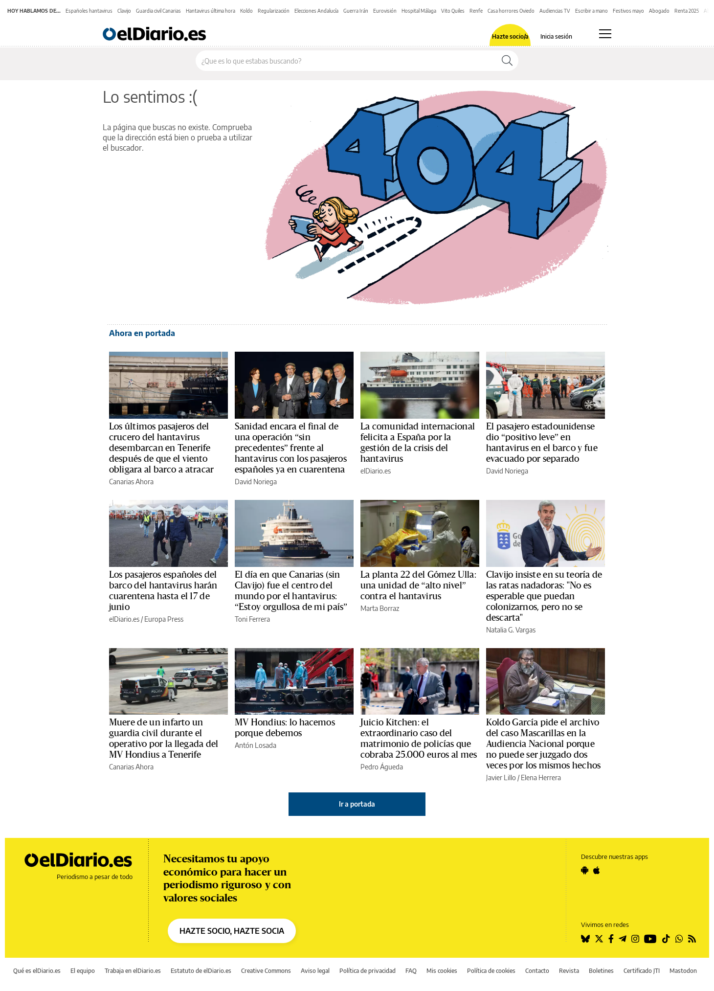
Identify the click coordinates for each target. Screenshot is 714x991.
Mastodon (683, 970)
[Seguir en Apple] (596, 870)
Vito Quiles (453, 11)
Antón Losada (255, 745)
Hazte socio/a (510, 37)
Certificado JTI (642, 970)
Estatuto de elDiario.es (201, 970)
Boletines (601, 970)
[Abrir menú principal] (605, 33)
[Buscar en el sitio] (346, 60)
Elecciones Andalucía (316, 11)
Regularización (274, 11)
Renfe (476, 11)
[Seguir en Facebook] (611, 938)
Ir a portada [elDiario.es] (357, 804)
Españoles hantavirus (89, 11)
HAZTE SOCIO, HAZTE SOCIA (231, 931)
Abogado (659, 11)
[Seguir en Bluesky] (585, 938)
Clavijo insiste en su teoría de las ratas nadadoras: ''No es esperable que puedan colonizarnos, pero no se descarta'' (544, 596)
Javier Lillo (501, 777)
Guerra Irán (355, 11)
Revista (569, 970)
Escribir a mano (591, 11)
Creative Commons (266, 970)
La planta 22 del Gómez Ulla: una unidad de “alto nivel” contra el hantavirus (418, 585)
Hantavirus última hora (210, 11)
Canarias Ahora (131, 481)
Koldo (246, 11)
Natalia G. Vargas (511, 630)
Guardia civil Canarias (158, 11)
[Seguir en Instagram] (635, 938)
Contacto (537, 970)
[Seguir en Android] (584, 870)
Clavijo (124, 11)
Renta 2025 (686, 11)
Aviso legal (315, 970)
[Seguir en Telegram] (622, 938)
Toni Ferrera (252, 619)
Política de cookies (491, 970)
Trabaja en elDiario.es (133, 970)
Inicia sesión (556, 37)
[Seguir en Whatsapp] (679, 938)
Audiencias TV (554, 11)
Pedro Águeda (381, 767)
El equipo (82, 970)
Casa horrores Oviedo (511, 11)
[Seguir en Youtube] (650, 938)
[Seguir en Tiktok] (666, 938)
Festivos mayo (628, 11)
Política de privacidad (367, 970)
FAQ (411, 970)
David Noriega (256, 481)
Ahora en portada (142, 333)
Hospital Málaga (419, 11)
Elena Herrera (541, 777)
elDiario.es (375, 471)
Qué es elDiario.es (37, 970)
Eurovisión (385, 11)
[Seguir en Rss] (692, 938)
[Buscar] (507, 60)
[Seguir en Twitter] (599, 938)
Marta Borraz (379, 608)
